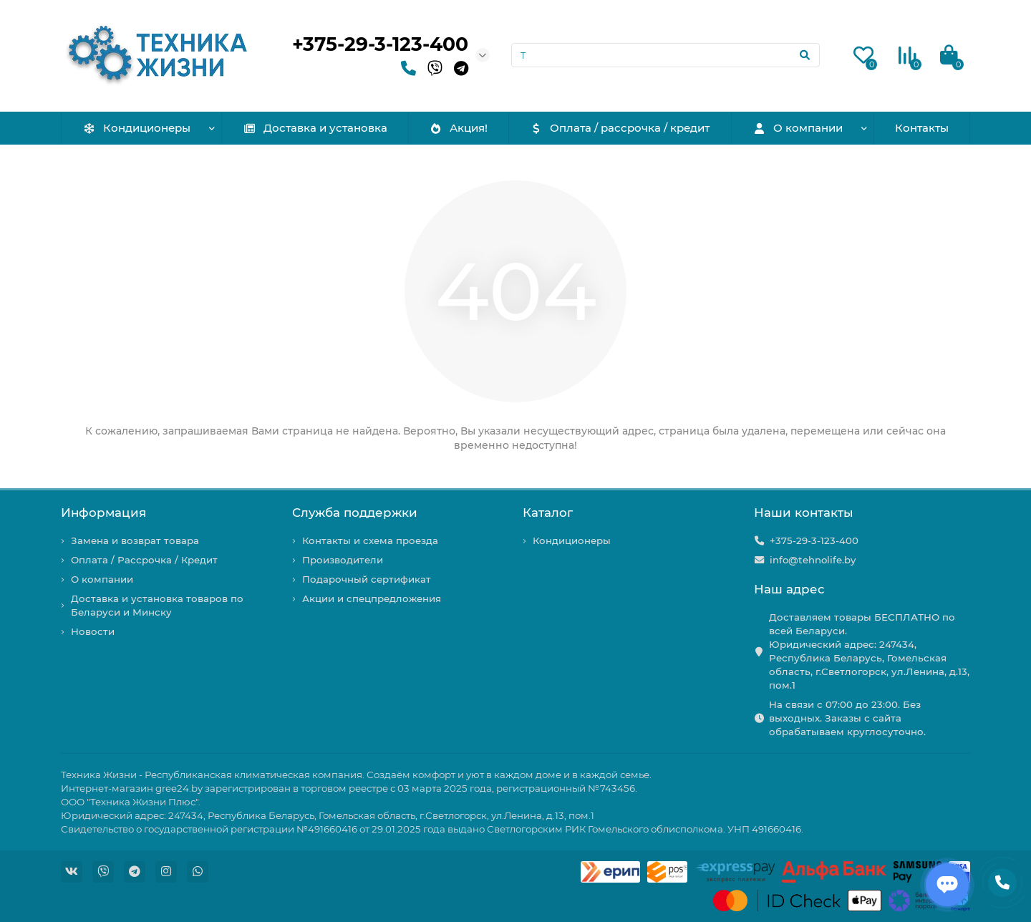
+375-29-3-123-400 (380, 44)
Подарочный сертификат (366, 579)
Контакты (922, 128)
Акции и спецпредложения (371, 598)
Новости (93, 631)
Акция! (458, 128)
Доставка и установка (315, 128)
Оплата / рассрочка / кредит (620, 128)
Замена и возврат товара (135, 540)
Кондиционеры (136, 128)
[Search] (666, 55)
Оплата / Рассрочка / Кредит (144, 560)
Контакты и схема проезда (370, 540)
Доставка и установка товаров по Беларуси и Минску (157, 605)
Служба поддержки (354, 512)
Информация (103, 512)
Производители (342, 560)
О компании (797, 128)
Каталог (548, 512)
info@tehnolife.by (813, 560)
